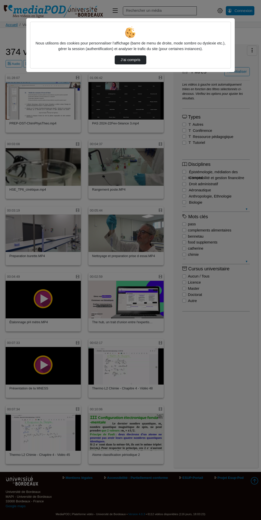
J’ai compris (130, 60)
